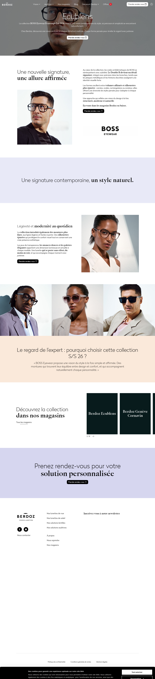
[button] (93, 436)
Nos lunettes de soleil (56, 518)
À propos (50, 535)
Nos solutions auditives (57, 527)
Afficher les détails (35, 675)
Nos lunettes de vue (55, 513)
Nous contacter (23, 535)
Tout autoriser (137, 661)
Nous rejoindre (53, 540)
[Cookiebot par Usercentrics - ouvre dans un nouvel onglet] (14, 674)
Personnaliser (137, 667)
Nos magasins (53, 545)
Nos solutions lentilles (56, 523)
